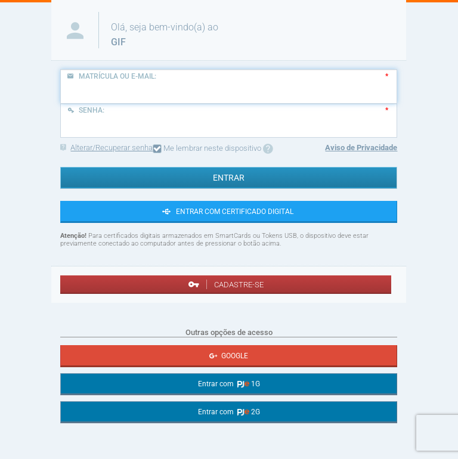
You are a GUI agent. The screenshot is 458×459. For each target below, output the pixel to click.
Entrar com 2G (229, 412)
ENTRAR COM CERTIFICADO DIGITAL (228, 212)
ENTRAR (229, 177)
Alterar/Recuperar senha (106, 147)
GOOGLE (228, 356)
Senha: (85, 110)
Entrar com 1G (229, 384)
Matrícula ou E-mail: (111, 76)
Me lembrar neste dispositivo (213, 149)
